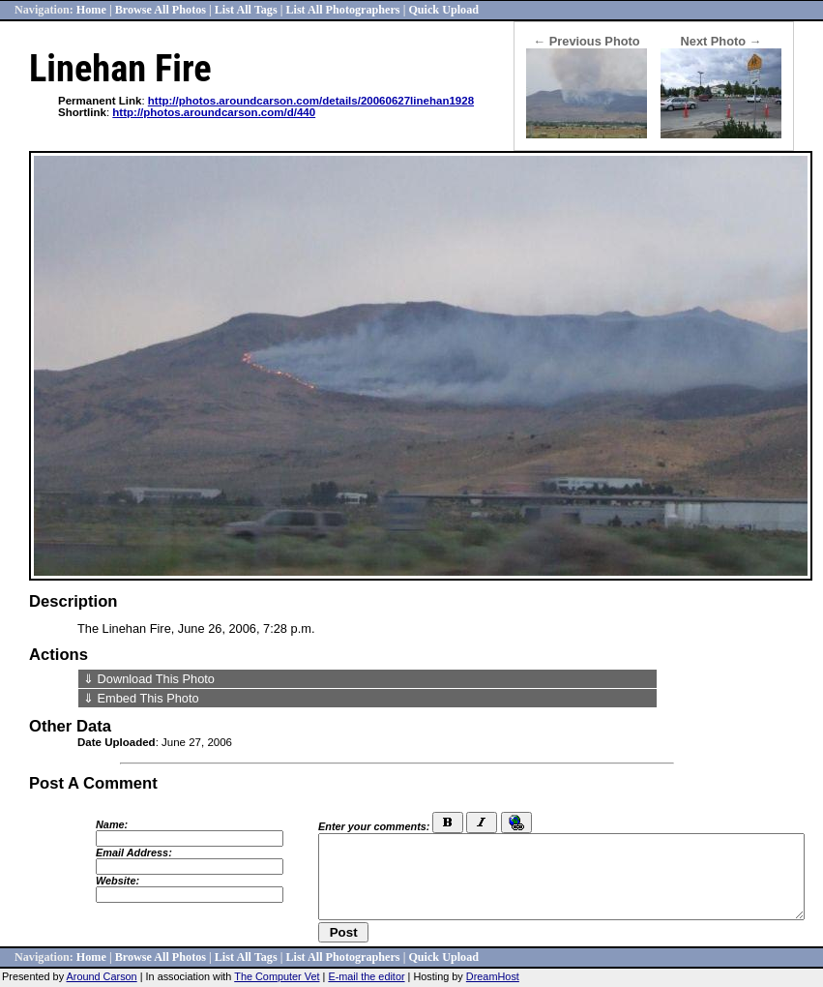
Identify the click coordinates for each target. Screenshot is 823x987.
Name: (112, 824)
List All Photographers (342, 9)
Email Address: (134, 852)
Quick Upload (443, 9)
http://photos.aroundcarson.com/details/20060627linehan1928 (311, 100)
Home (91, 9)
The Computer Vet (276, 976)
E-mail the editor (366, 976)
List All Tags (246, 9)
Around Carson (102, 976)
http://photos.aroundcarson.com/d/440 (213, 112)
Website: (117, 880)
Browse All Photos (160, 9)
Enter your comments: (373, 826)
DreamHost (492, 976)
